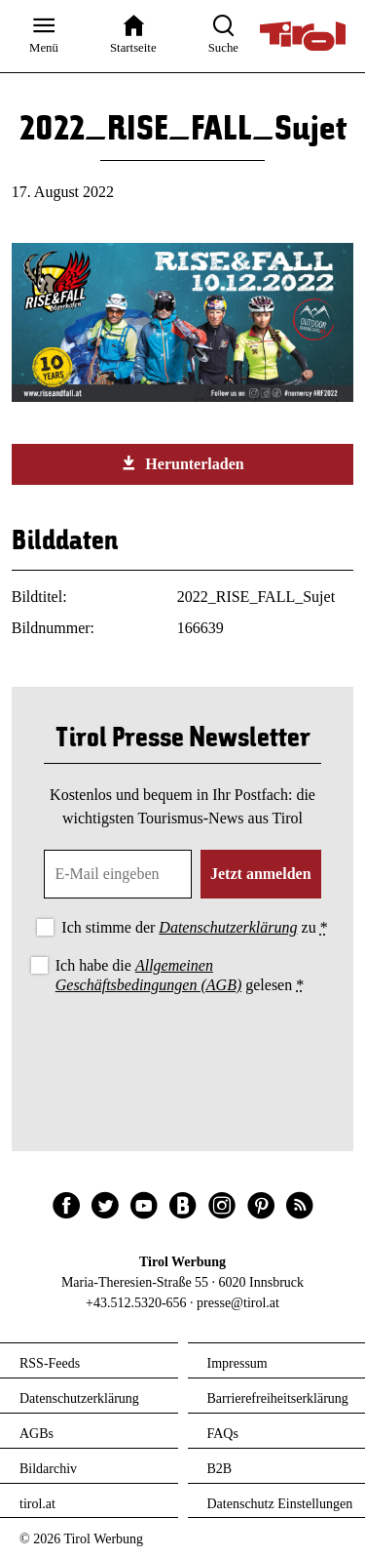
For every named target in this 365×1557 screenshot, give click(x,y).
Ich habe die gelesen (180, 974)
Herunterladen (182, 463)
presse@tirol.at (238, 1303)
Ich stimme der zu (194, 927)
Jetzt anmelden (260, 873)
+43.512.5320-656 (136, 1303)
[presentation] (183, 1052)
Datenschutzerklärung (228, 927)
